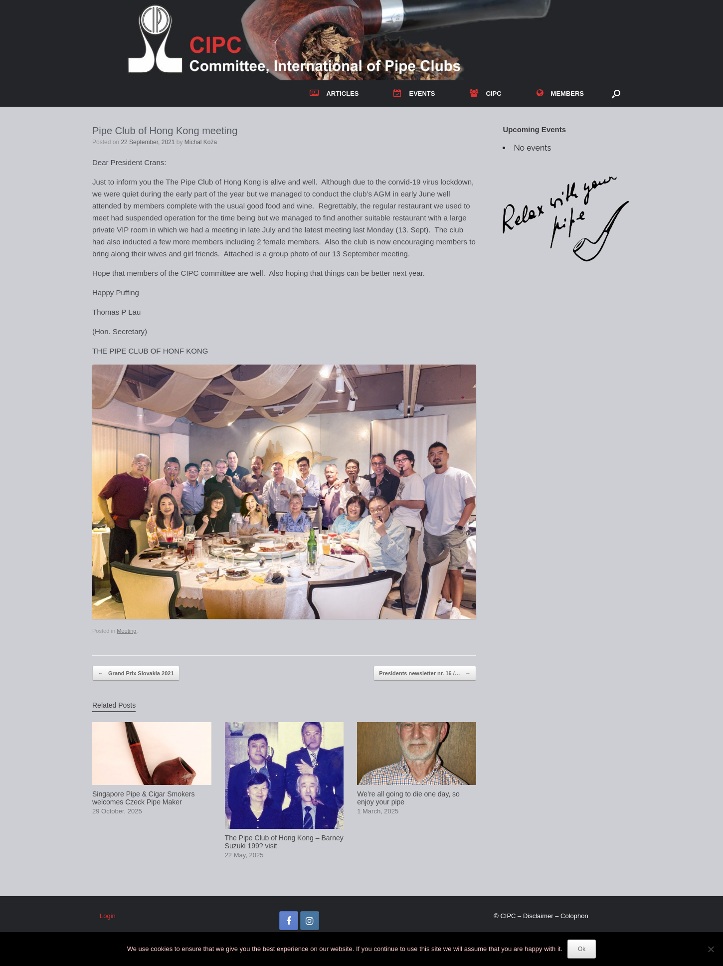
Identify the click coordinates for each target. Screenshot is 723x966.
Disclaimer (538, 916)
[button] (616, 93)
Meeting (126, 631)
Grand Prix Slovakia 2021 (136, 673)
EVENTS (414, 93)
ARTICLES (334, 93)
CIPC (485, 93)
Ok (581, 949)
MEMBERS (560, 93)
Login (108, 916)
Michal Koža (200, 142)
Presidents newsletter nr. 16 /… (425, 673)
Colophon (574, 916)
